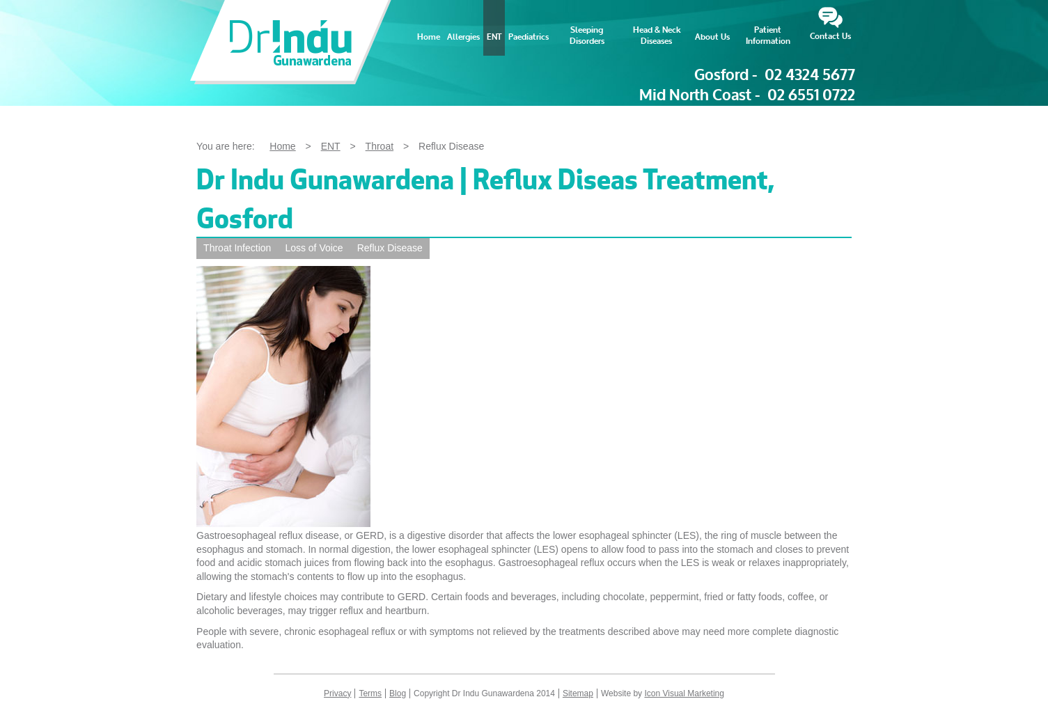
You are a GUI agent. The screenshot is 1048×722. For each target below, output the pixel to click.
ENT (494, 36)
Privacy (337, 693)
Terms (370, 693)
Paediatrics (528, 36)
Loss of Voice (314, 247)
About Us (712, 36)
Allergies (463, 36)
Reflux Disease (390, 247)
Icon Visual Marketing (684, 693)
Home (428, 36)
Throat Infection (237, 247)
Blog (397, 693)
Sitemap (578, 693)
